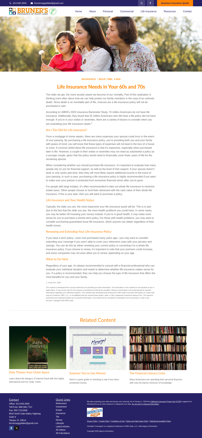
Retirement (61, 403)
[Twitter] (141, 3)
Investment (61, 406)
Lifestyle (60, 423)
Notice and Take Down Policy (137, 421)
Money (59, 420)
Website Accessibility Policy (160, 421)
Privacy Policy (92, 421)
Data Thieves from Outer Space (29, 372)
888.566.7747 (25, 407)
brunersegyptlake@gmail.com (46, 3)
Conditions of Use (118, 421)
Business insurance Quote (175, 3)
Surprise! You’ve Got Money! (87, 373)
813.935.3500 (18, 3)
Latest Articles (62, 426)
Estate (59, 410)
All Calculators (63, 433)
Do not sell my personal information (145, 404)
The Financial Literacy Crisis (147, 373)
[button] (78, 11)
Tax (57, 416)
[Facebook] (150, 3)
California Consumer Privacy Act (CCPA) (165, 401)
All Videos (61, 430)
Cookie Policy (104, 421)
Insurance (60, 413)
